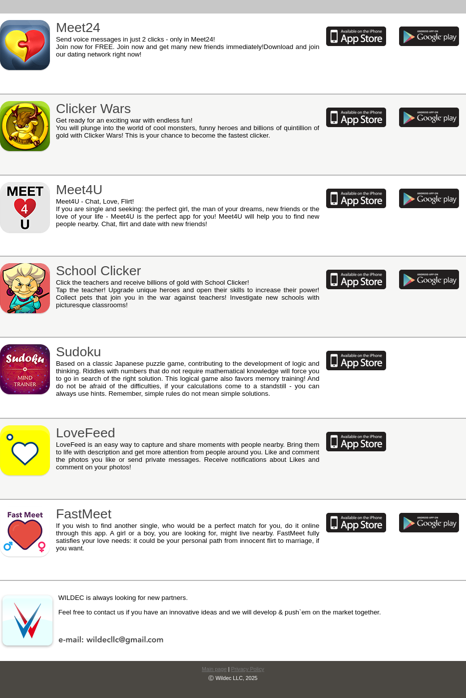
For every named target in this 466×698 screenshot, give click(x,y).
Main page (214, 669)
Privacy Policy (247, 669)
